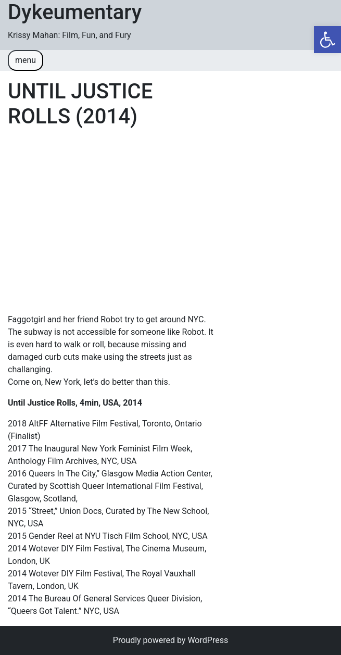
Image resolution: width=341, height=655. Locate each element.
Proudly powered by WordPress (170, 640)
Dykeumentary (75, 12)
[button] (327, 39)
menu (25, 60)
